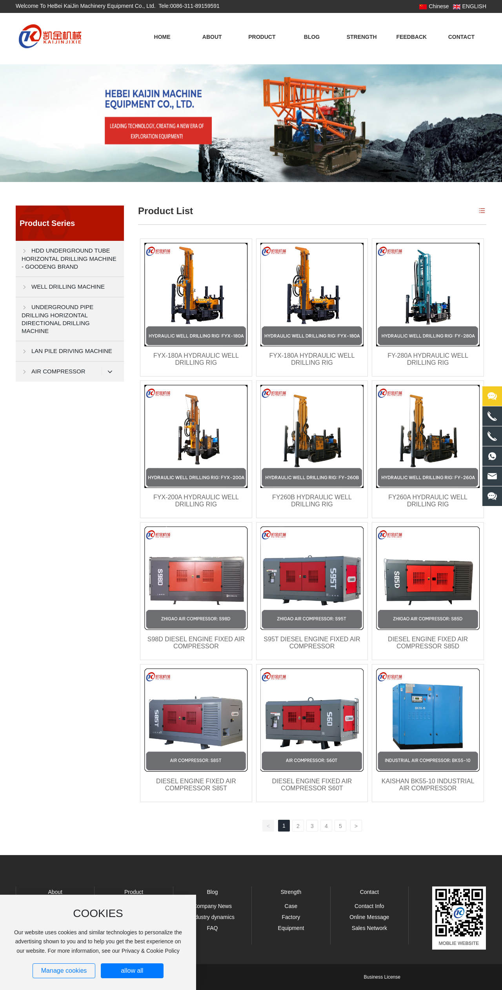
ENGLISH (474, 6)
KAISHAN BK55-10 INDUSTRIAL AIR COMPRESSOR (428, 785)
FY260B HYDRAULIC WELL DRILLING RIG (312, 501)
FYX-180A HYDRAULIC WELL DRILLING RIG (196, 359)
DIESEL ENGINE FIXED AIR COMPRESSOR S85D (428, 643)
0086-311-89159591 (195, 6)
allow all (132, 970)
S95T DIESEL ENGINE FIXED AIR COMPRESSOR (312, 643)
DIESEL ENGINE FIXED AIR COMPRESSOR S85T (196, 785)
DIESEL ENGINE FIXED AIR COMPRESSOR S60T (312, 785)
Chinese (439, 6)
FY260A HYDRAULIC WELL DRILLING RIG (427, 501)
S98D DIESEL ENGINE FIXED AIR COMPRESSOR (196, 643)
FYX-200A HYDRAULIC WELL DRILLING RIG (196, 501)
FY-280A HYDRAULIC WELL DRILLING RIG (427, 359)
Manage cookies (64, 970)
